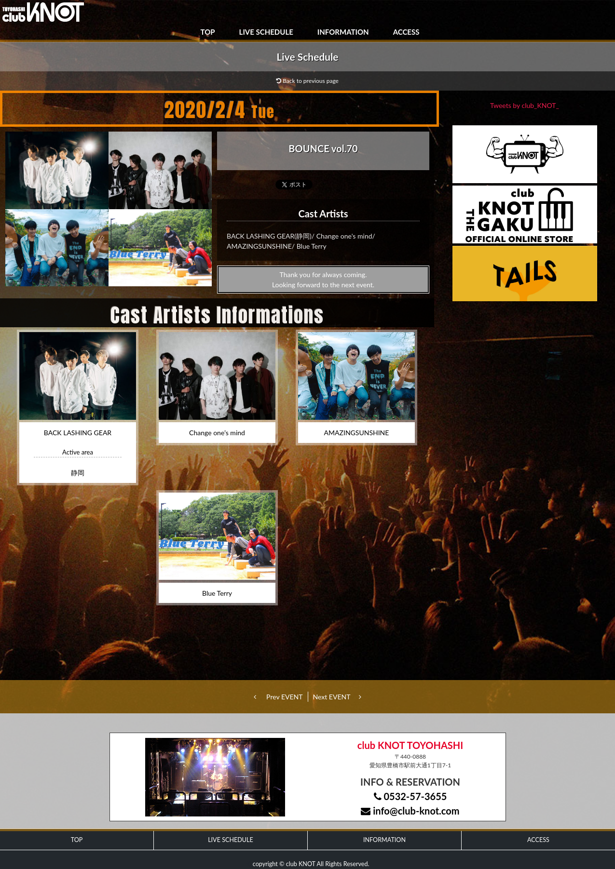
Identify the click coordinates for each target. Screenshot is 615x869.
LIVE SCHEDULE (266, 31)
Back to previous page (307, 80)
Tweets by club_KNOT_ (524, 105)
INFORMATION (343, 31)
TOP (208, 31)
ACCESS (406, 31)
